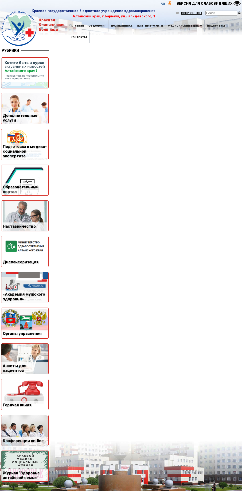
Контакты (79, 37)
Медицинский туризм (185, 25)
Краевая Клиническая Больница (32, 28)
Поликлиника (122, 25)
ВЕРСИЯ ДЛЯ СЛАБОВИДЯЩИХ (205, 3)
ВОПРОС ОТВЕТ (189, 13)
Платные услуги (150, 25)
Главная (77, 25)
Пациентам (216, 25)
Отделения (97, 25)
